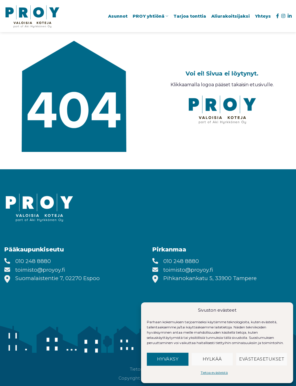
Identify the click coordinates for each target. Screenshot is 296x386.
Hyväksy (167, 359)
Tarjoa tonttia (189, 16)
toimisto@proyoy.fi (40, 269)
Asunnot (117, 16)
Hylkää (212, 359)
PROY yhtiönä (150, 16)
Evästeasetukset (261, 359)
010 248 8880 (33, 261)
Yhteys (263, 16)
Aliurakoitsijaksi (230, 16)
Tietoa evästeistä (214, 372)
